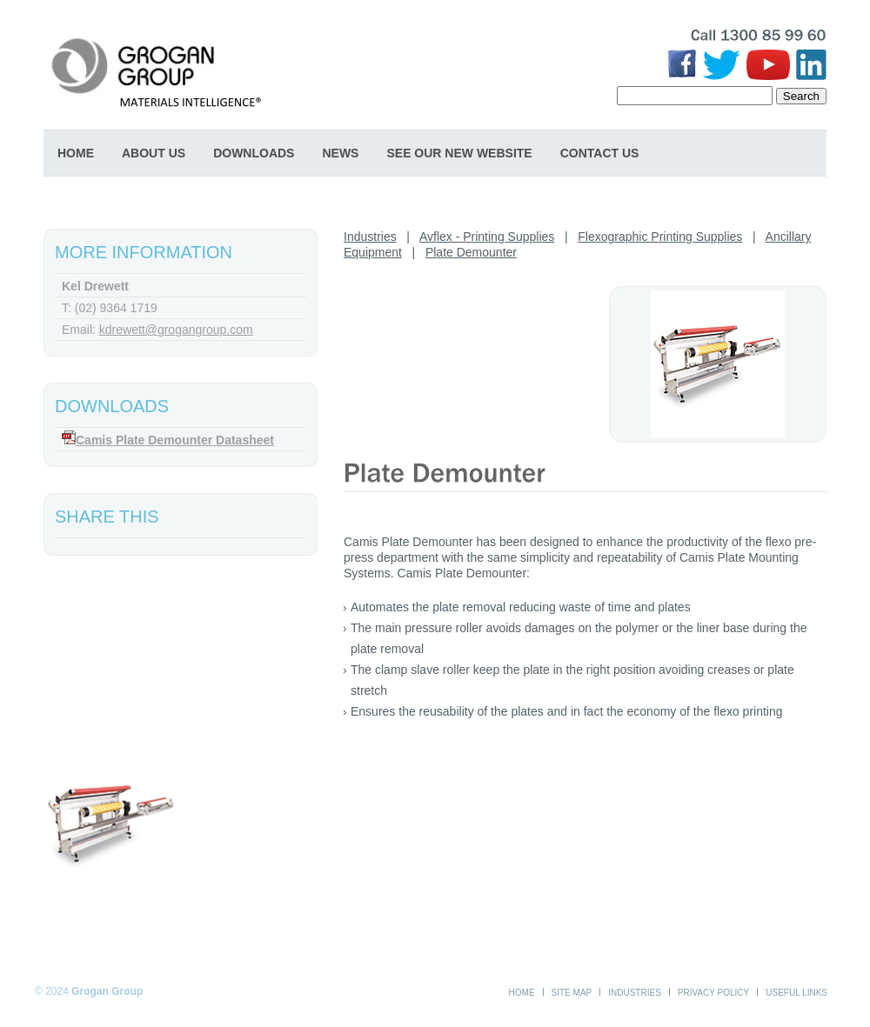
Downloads (253, 153)
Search (801, 96)
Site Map (572, 992)
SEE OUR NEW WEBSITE (459, 153)
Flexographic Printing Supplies (660, 236)
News (340, 153)
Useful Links (796, 992)
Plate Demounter (471, 252)
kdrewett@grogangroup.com (176, 330)
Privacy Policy (713, 992)
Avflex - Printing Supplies (486, 236)
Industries (370, 236)
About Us (153, 153)
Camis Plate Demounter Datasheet (175, 440)
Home (75, 153)
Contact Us (599, 153)
